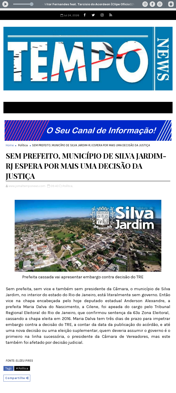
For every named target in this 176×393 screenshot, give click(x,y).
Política (23, 145)
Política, (68, 186)
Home (10, 145)
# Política (22, 368)
